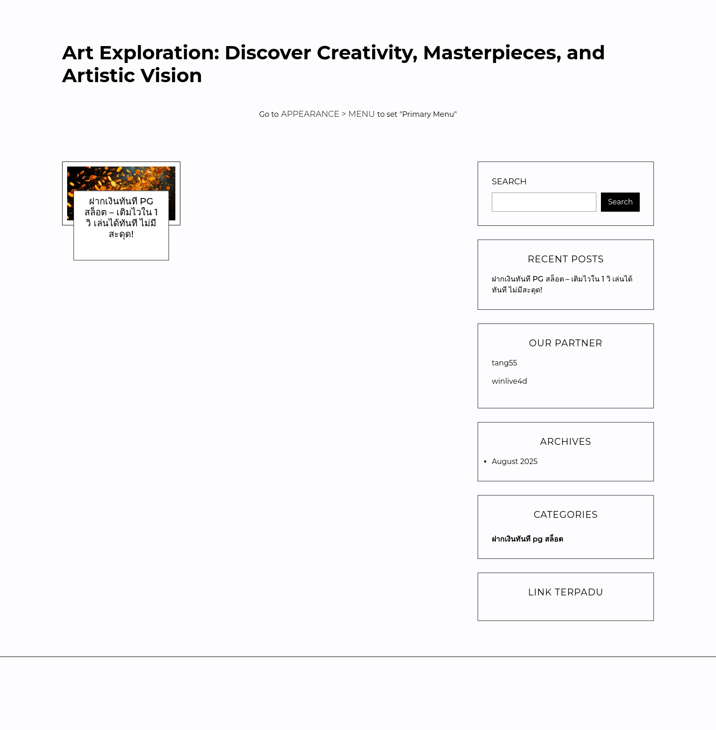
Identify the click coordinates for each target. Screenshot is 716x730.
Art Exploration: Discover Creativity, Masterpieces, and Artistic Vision (333, 64)
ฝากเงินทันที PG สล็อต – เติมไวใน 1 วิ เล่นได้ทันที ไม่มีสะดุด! (121, 218)
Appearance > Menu (328, 114)
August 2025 (514, 461)
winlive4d (509, 381)
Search (509, 182)
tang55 (504, 363)
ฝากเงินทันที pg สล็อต (527, 539)
